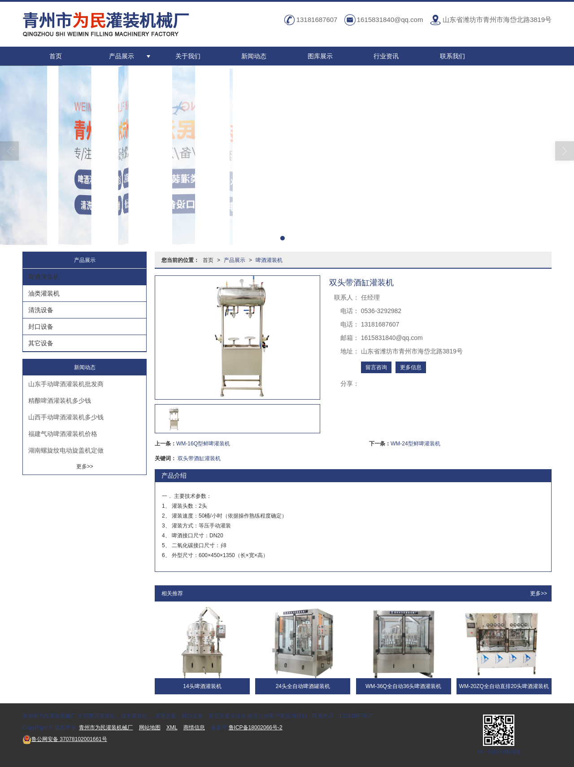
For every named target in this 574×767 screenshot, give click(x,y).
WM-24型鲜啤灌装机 (415, 443)
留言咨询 (376, 367)
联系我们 (452, 56)
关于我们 (187, 56)
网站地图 (150, 727)
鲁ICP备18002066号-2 (256, 727)
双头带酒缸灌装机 (199, 458)
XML (172, 727)
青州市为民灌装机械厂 (106, 727)
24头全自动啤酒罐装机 (303, 686)
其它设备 (40, 343)
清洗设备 (40, 310)
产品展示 (121, 56)
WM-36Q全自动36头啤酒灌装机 (403, 686)
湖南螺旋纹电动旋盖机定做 (66, 450)
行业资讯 (386, 56)
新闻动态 (253, 56)
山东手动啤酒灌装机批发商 (66, 384)
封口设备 (40, 326)
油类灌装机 (44, 293)
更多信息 (411, 367)
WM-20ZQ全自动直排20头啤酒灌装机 (504, 686)
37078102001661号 (64, 739)
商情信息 (194, 727)
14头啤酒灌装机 (202, 686)
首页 (55, 56)
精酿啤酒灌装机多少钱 (59, 400)
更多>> (538, 593)
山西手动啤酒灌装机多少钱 (66, 417)
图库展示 (320, 56)
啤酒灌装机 (269, 260)
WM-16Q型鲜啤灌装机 (203, 443)
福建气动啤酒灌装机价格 (62, 433)
